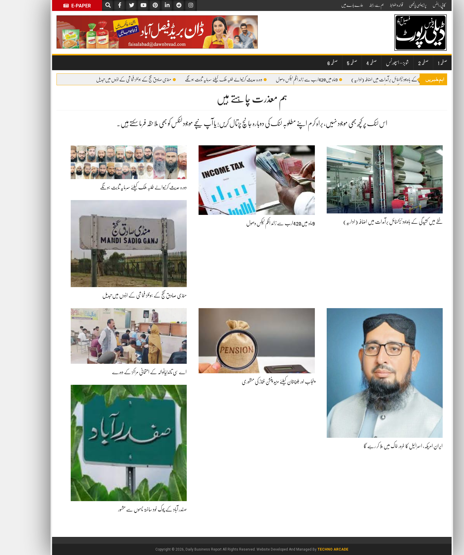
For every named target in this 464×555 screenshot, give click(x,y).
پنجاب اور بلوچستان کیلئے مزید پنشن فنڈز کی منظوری (258, 381)
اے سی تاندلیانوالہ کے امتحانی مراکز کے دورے (129, 372)
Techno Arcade (313, 549)
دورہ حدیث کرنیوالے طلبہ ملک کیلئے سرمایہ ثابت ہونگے (206, 80)
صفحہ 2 (403, 62)
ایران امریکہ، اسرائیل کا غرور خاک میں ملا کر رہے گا (383, 446)
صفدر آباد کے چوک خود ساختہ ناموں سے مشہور (132, 509)
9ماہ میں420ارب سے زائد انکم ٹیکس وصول (289, 80)
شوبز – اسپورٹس (377, 62)
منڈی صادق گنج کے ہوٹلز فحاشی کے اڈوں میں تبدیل (116, 80)
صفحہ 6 (312, 62)
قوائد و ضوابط (376, 5)
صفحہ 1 (422, 62)
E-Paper (57, 6)
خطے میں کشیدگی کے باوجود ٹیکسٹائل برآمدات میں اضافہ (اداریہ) (377, 80)
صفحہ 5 (332, 62)
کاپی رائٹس (419, 5)
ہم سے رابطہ (356, 5)
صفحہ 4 (352, 62)
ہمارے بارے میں (332, 5)
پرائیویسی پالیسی (398, 5)
